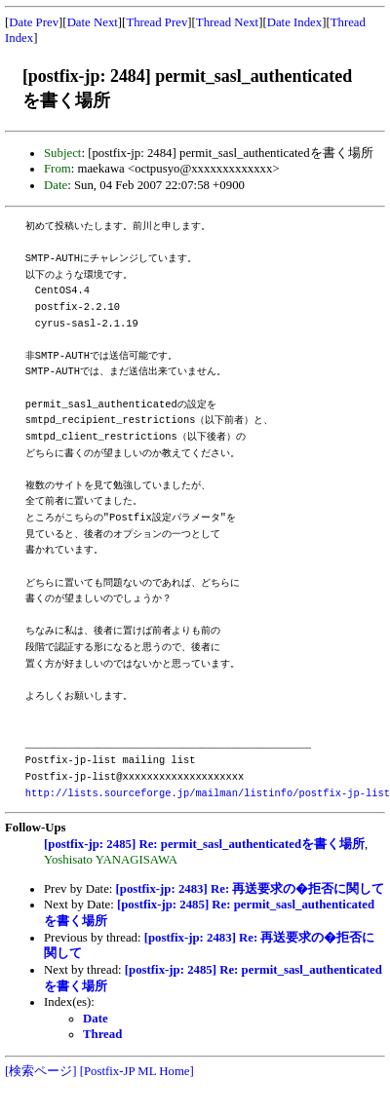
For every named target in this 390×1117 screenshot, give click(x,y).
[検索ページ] (41, 1071)
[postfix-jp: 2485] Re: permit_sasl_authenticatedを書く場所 (204, 844)
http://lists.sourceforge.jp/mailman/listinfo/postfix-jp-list (207, 793)
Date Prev (33, 22)
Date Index (295, 22)
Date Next (92, 22)
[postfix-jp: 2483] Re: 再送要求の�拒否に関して (250, 889)
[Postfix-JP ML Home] (137, 1071)
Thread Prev (156, 22)
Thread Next (227, 22)
